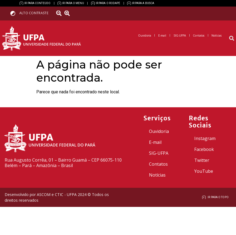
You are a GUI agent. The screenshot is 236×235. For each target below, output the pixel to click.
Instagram (205, 138)
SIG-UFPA (158, 153)
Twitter (201, 160)
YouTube (203, 171)
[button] (231, 38)
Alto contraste (33, 13)
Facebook (204, 149)
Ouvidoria (159, 131)
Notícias (157, 175)
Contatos (158, 164)
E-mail (155, 142)
